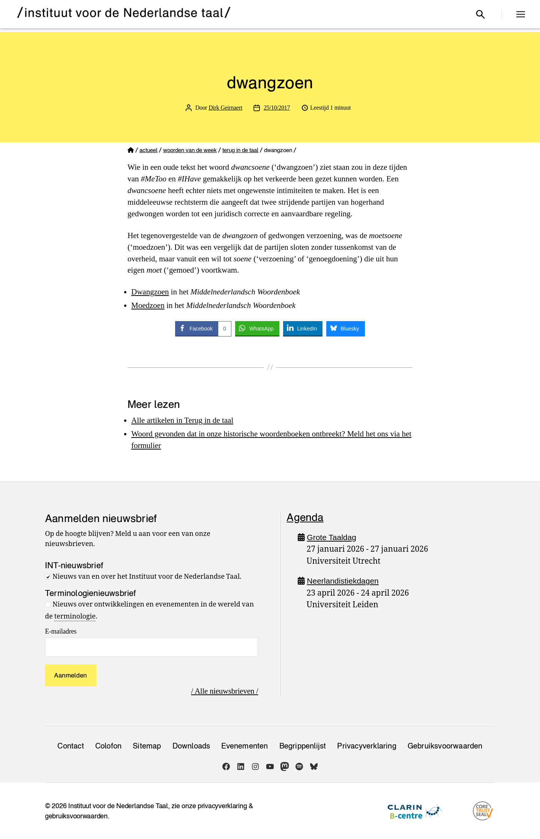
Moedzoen (148, 305)
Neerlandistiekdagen (342, 580)
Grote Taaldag (331, 537)
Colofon (108, 746)
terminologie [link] (75, 616)
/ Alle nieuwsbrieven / (224, 691)
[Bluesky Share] (345, 328)
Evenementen (244, 746)
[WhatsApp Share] (257, 328)
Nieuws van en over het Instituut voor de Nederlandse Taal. (147, 576)
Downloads (191, 746)
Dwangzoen (150, 291)
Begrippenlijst (302, 746)
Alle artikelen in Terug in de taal (182, 420)
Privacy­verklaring (366, 746)
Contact (70, 746)
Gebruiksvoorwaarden (445, 746)
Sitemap (147, 746)
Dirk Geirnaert (225, 107)
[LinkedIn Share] (303, 328)
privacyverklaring (222, 805)
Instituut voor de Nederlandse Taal (118, 805)
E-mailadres (60, 631)
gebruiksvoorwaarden (76, 816)
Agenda (304, 517)
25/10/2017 (277, 107)
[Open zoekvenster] (480, 14)
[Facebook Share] (203, 328)
